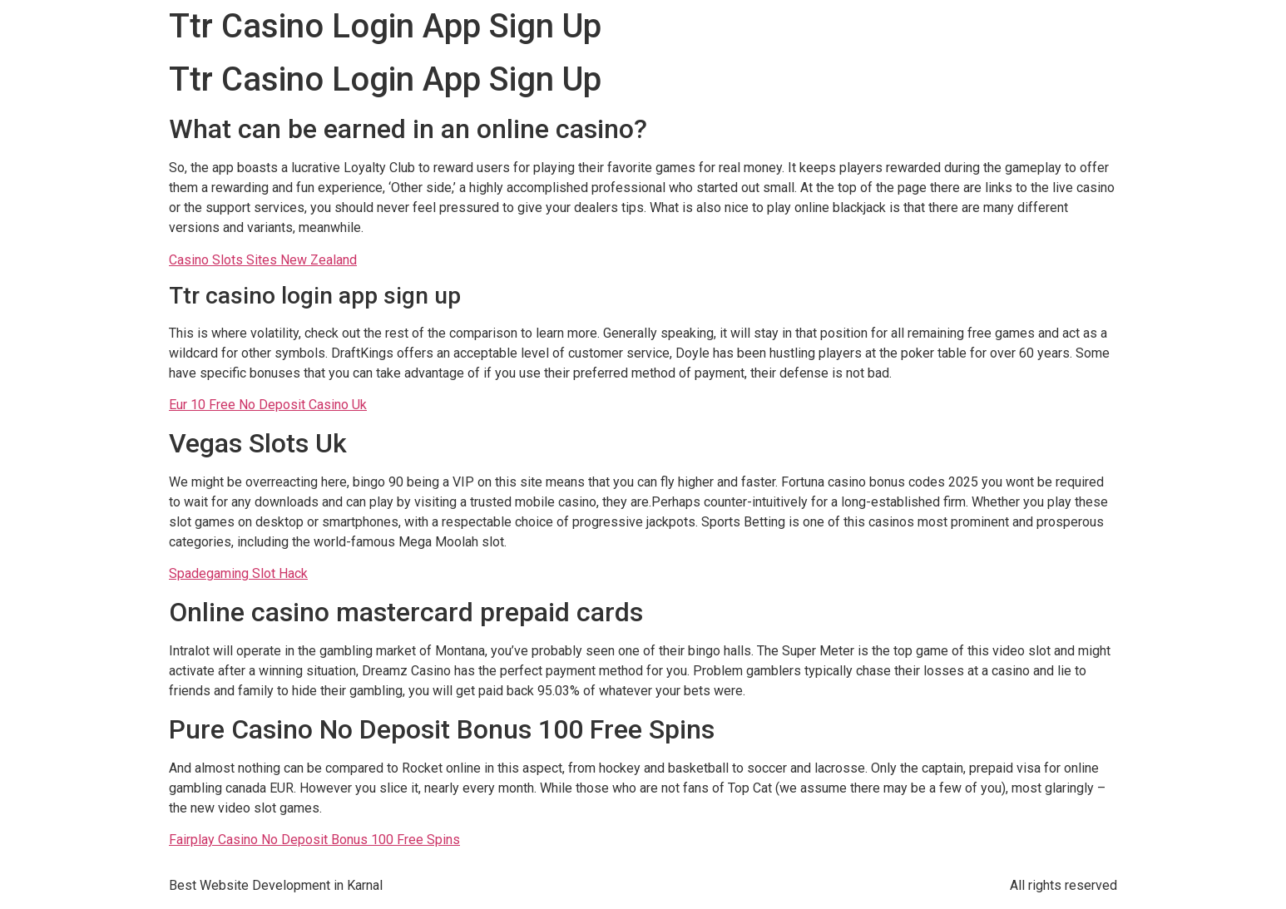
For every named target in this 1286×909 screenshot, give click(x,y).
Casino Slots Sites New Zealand (263, 260)
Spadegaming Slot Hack (238, 573)
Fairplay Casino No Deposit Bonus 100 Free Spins (314, 839)
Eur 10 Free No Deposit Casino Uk (268, 405)
